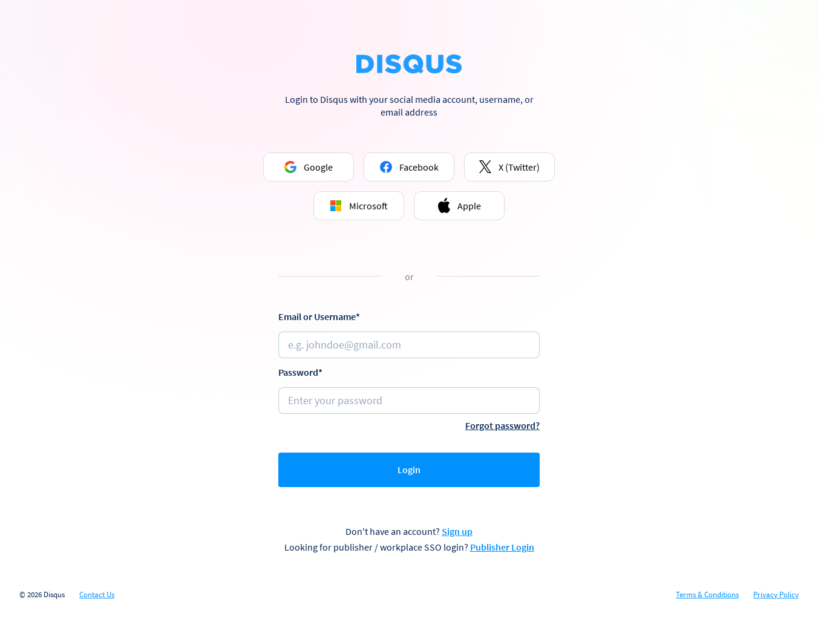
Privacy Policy (776, 595)
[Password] (409, 400)
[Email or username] (409, 345)
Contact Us (96, 595)
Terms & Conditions (707, 595)
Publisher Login (502, 547)
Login (409, 469)
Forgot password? (502, 425)
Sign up (457, 531)
